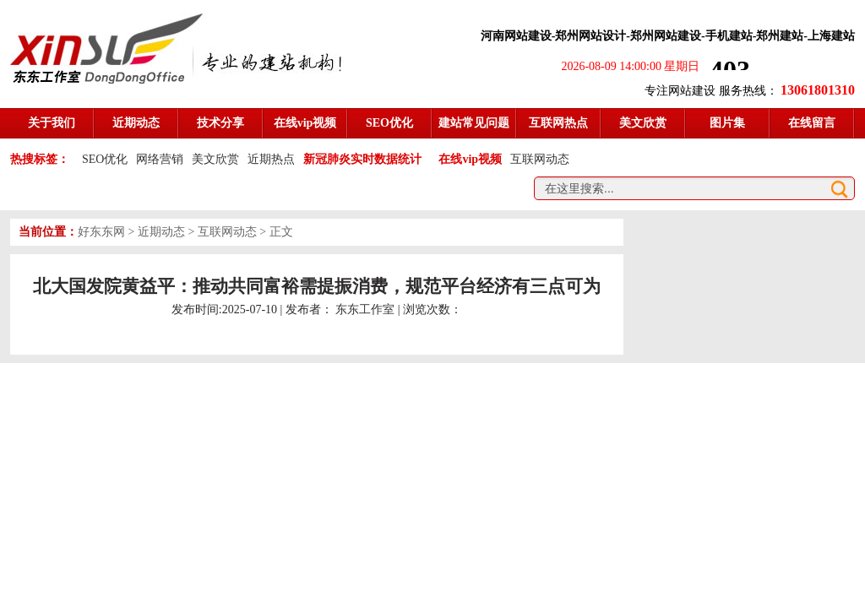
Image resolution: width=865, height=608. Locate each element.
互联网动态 (539, 159)
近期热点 (271, 159)
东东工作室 (364, 309)
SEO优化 (105, 159)
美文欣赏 (215, 159)
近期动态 (161, 231)
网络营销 (159, 159)
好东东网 (101, 231)
